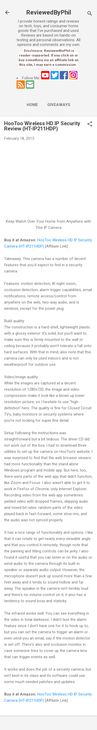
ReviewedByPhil (48, 12)
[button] (90, 124)
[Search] (90, 14)
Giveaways (58, 104)
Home (32, 104)
